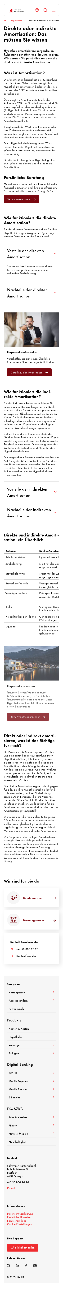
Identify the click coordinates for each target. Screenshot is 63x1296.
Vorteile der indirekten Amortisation (31, 492)
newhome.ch (31, 1008)
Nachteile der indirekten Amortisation (31, 512)
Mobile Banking (31, 1089)
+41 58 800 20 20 (27, 949)
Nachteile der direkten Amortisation (31, 292)
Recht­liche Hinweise (19, 1217)
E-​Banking (31, 1097)
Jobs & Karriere (31, 1117)
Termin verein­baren (21, 199)
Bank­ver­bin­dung (17, 1220)
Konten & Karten (31, 1028)
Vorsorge (31, 1045)
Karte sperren (31, 992)
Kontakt (11, 1188)
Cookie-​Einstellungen (19, 1224)
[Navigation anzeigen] (53, 10)
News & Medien (31, 1133)
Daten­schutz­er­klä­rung (20, 1213)
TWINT (31, 1073)
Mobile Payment (31, 1081)
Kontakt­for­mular (26, 955)
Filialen (31, 1125)
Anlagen (31, 1053)
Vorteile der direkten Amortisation (31, 253)
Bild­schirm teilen (23, 1247)
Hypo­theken (31, 1036)
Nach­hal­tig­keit (31, 1141)
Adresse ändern (31, 1000)
